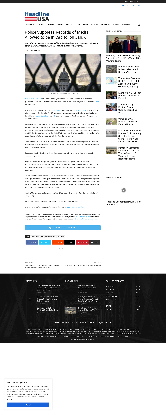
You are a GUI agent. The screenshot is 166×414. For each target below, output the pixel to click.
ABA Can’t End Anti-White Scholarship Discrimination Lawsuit (87, 288)
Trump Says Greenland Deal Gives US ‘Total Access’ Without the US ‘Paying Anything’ (129, 82)
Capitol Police (81, 110)
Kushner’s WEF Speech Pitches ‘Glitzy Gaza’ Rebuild (129, 95)
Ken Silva (34, 50)
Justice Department (42, 116)
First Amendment (50, 236)
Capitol (97, 102)
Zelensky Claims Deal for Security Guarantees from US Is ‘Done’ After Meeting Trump (123, 58)
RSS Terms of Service (83, 217)
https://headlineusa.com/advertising (86, 219)
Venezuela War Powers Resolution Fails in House (128, 122)
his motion (56, 110)
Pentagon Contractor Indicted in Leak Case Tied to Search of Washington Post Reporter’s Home (129, 153)
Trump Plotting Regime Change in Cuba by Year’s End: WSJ (127, 108)
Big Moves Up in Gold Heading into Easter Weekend (82, 265)
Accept (28, 405)
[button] (138, 24)
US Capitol (61, 236)
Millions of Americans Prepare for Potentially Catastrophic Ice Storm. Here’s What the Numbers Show (129, 136)
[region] (28, 394)
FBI (54, 116)
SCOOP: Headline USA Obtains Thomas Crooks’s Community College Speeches (47, 299)
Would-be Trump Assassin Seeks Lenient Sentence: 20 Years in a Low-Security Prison (48, 288)
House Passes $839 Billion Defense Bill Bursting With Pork (128, 69)
